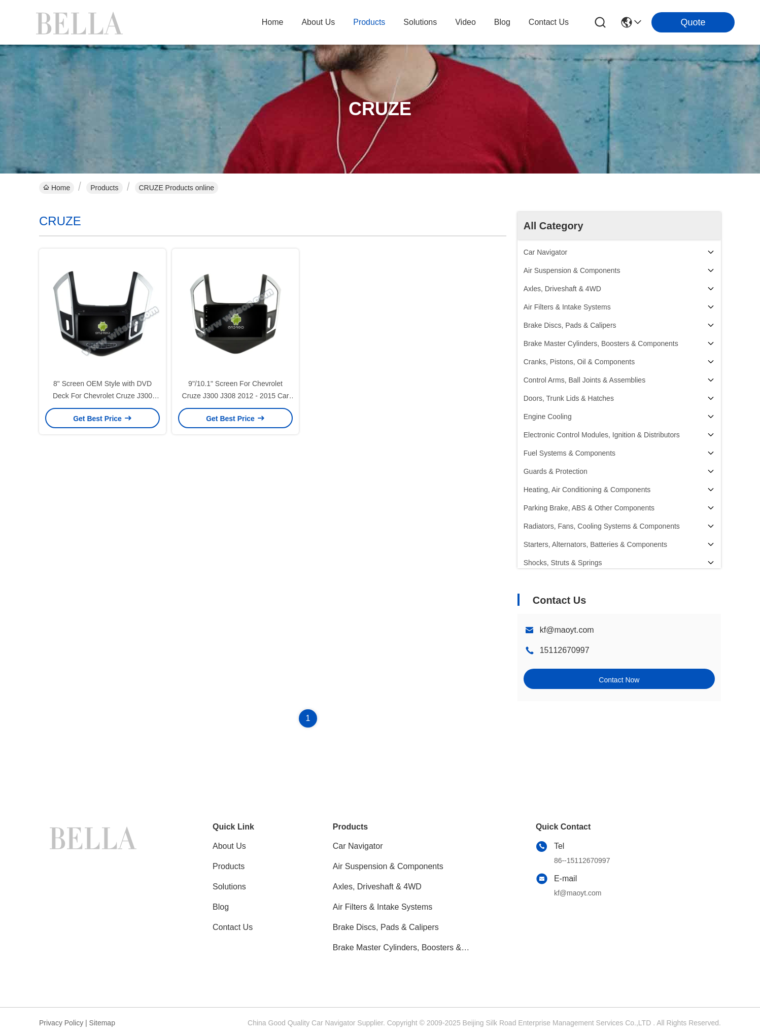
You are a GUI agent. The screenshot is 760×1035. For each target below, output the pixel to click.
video (465, 22)
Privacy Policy (61, 1023)
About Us (229, 846)
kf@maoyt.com (567, 630)
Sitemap (102, 1023)
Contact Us (233, 927)
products (369, 22)
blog (502, 22)
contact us (549, 22)
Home (273, 22)
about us (318, 22)
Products (104, 188)
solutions (420, 22)
